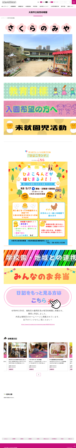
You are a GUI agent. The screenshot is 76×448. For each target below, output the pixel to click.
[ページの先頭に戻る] (74, 446)
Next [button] (70, 355)
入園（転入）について (43, 6)
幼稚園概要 (13, 6)
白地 (43, 2)
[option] (17, 357)
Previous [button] (5, 355)
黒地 (46, 2)
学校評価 (35, 6)
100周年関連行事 (55, 6)
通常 (41, 2)
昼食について (70, 6)
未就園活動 (28, 6)
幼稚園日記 (20, 6)
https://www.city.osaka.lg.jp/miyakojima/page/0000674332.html (38, 324)
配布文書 (63, 6)
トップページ (5, 6)
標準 (51, 2)
